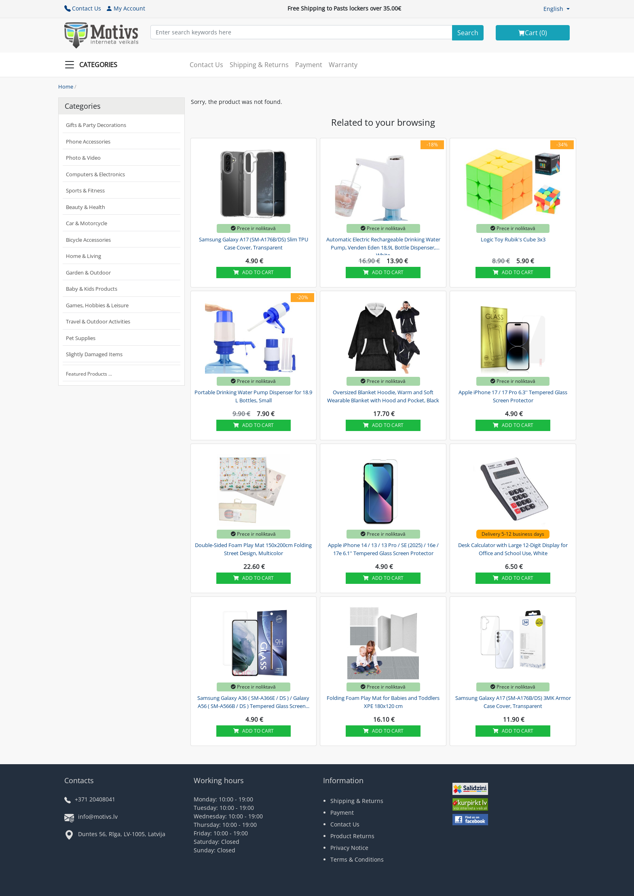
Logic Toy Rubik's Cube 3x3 (513, 239)
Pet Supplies (80, 338)
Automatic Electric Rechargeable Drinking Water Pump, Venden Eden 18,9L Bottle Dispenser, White (383, 246)
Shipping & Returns (259, 64)
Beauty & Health (85, 207)
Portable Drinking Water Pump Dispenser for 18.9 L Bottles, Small (253, 396)
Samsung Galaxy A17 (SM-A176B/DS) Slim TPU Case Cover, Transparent (253, 243)
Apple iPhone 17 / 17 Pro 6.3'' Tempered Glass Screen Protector (513, 396)
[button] (556, 9)
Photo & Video (83, 157)
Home (65, 86)
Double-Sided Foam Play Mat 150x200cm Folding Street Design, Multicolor (253, 549)
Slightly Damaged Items (94, 354)
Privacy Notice (349, 848)
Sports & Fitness (85, 190)
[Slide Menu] (93, 64)
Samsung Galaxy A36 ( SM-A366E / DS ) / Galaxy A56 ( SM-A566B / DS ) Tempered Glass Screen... (253, 702)
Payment (308, 64)
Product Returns (352, 836)
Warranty (343, 64)
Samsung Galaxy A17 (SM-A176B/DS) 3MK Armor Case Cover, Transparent (513, 702)
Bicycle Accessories (88, 239)
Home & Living (83, 256)
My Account (125, 8)
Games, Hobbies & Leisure (97, 305)
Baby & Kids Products (91, 288)
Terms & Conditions (357, 859)
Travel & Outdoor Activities (98, 321)
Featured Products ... (89, 373)
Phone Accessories (88, 141)
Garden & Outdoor (88, 272)
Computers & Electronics (95, 174)
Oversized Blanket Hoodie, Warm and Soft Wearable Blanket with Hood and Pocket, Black (383, 396)
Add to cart (253, 272)
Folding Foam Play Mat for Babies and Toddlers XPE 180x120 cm (383, 702)
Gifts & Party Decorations (96, 125)
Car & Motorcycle (86, 223)
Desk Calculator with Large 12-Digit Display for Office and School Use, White (513, 549)
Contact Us (82, 8)
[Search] (468, 32)
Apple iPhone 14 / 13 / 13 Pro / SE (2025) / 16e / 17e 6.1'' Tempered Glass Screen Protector (383, 549)
